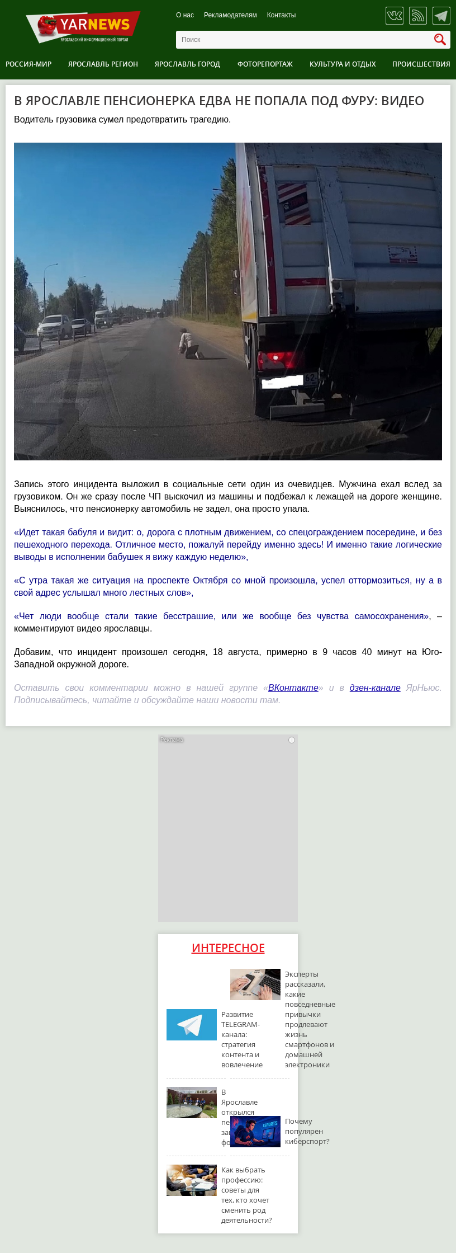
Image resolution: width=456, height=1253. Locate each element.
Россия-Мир (28, 64)
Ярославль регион (103, 64)
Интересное (228, 947)
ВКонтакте (293, 688)
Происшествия (421, 64)
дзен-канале (375, 688)
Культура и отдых (343, 64)
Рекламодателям (230, 15)
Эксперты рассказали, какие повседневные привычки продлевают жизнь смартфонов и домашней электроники (310, 1019)
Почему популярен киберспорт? (307, 1131)
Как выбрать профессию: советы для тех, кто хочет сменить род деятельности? (246, 1195)
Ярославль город (187, 64)
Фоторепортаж (265, 64)
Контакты (281, 15)
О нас (185, 15)
